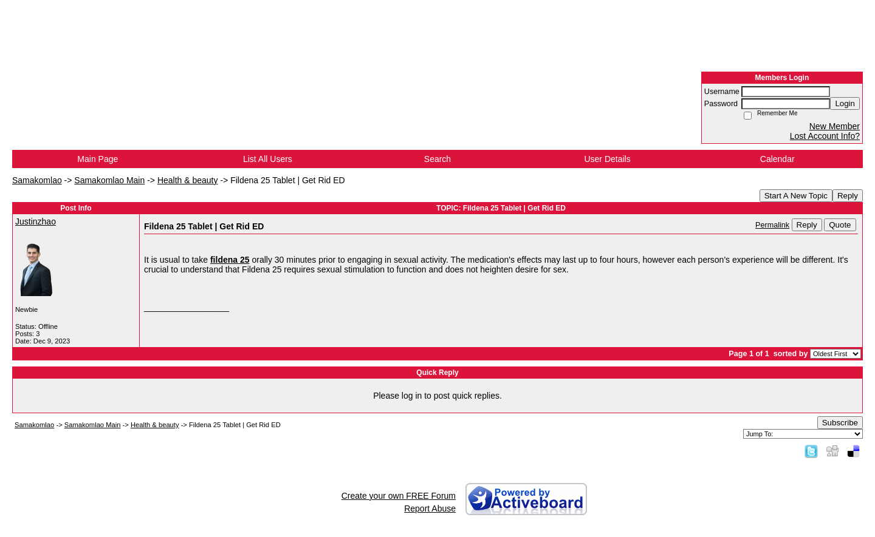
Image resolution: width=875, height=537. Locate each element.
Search (437, 159)
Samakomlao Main (109, 180)
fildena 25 (230, 260)
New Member (834, 126)
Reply (847, 195)
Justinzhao (35, 221)
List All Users (267, 159)
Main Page (97, 159)
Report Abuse (430, 508)
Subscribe (840, 422)
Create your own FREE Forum (398, 496)
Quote (840, 224)
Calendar (777, 159)
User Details (607, 159)
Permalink (772, 225)
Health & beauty (187, 180)
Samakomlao (37, 180)
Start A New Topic (796, 195)
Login (845, 103)
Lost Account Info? (825, 136)
